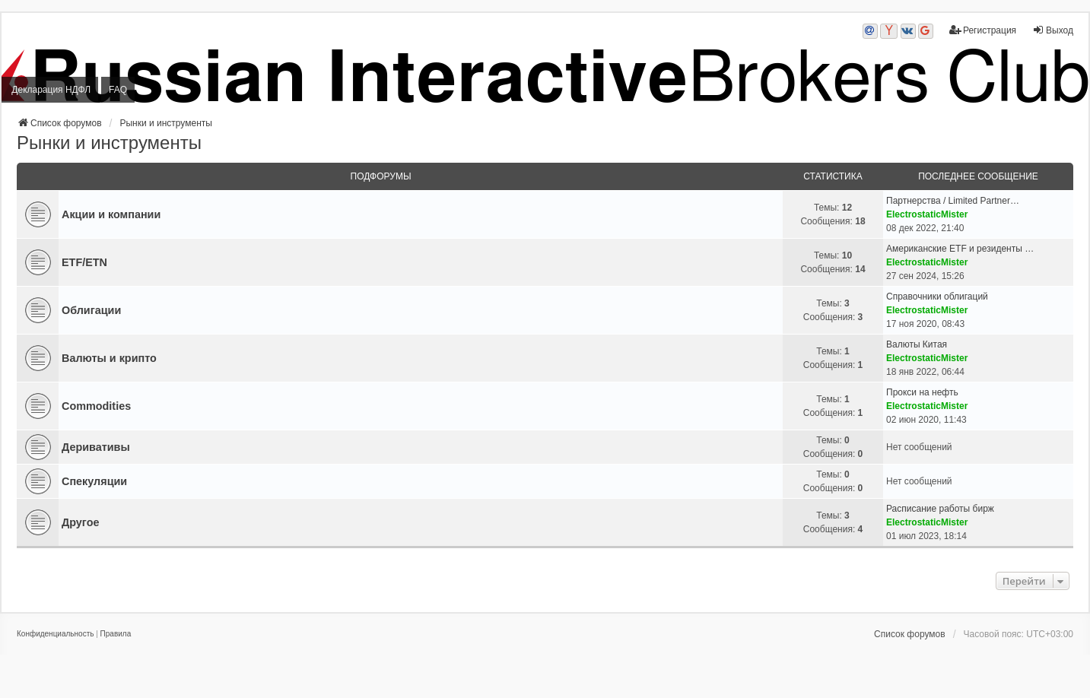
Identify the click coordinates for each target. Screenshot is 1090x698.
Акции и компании (111, 214)
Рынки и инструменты (109, 142)
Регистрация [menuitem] (982, 30)
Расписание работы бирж (940, 508)
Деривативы (96, 447)
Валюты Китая (916, 344)
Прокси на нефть (922, 392)
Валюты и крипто (109, 358)
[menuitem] (55, 634)
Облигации (91, 310)
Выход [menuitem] (1052, 30)
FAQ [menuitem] (118, 89)
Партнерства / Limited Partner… (952, 200)
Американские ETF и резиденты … (960, 248)
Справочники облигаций (937, 296)
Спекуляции (94, 481)
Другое (80, 522)
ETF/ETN (84, 262)
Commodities (96, 406)
